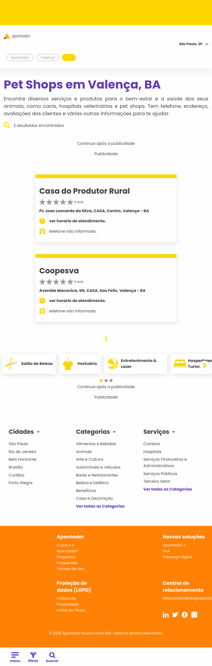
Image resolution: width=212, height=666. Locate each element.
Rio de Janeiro (22, 452)
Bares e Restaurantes (97, 475)
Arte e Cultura (89, 459)
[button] (101, 380)
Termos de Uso (70, 568)
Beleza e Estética (92, 483)
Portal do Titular (71, 610)
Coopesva (59, 270)
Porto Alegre (21, 483)
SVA (166, 550)
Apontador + (174, 545)
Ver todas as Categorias (100, 506)
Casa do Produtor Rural (84, 191)
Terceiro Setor (156, 481)
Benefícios (86, 491)
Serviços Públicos (160, 473)
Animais (84, 452)
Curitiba (16, 475)
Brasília (16, 467)
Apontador (20, 57)
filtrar (33, 657)
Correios (151, 444)
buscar (52, 657)
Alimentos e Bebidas (96, 444)
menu (15, 657)
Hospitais (152, 452)
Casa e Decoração (94, 498)
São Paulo (18, 444)
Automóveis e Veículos (98, 467)
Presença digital (178, 556)
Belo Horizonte (22, 459)
